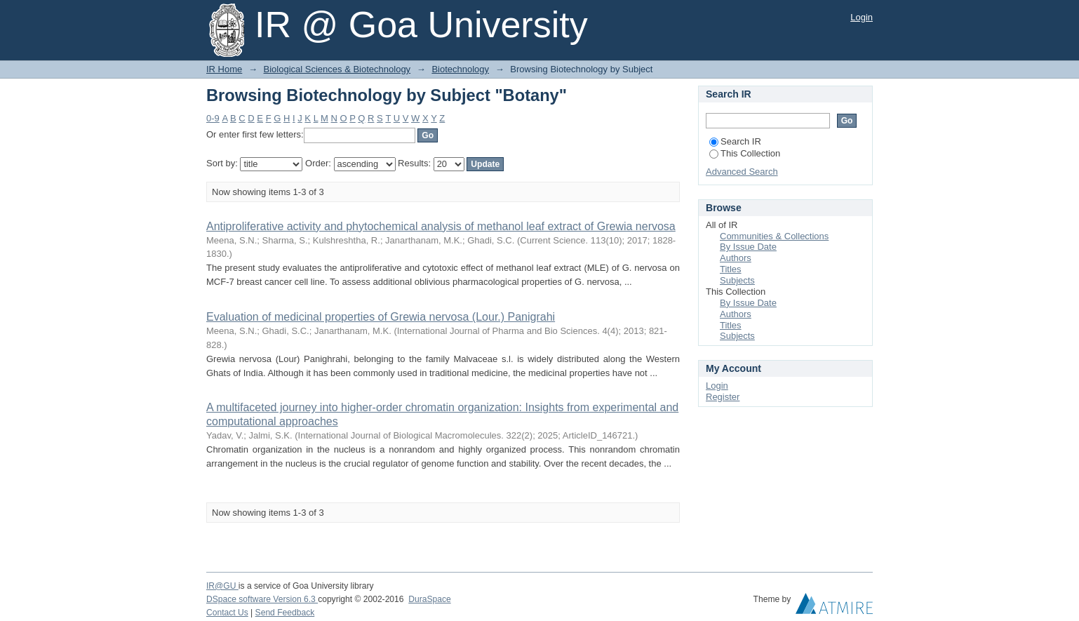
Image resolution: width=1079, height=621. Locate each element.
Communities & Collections (774, 236)
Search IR (735, 141)
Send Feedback (285, 612)
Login (861, 17)
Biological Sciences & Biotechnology (337, 69)
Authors (735, 258)
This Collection (744, 153)
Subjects (737, 280)
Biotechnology (460, 69)
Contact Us (227, 612)
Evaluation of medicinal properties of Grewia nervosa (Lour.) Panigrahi (380, 317)
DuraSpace (429, 599)
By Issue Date (748, 246)
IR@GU (222, 586)
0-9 (213, 118)
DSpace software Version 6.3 (262, 599)
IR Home (224, 69)
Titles (731, 269)
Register (722, 397)
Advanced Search (742, 171)
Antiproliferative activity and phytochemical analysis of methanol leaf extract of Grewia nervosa (441, 226)
